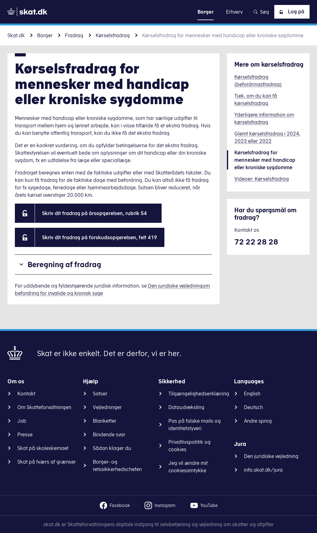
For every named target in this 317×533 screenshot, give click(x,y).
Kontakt (26, 393)
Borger (45, 35)
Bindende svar (109, 434)
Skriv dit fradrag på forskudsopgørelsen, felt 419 (99, 237)
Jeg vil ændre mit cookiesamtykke (188, 466)
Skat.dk (16, 35)
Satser (100, 393)
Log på (290, 12)
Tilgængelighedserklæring (198, 393)
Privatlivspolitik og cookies (189, 445)
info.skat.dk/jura (263, 470)
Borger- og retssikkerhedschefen (117, 465)
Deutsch (253, 407)
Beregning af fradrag (64, 264)
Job (21, 421)
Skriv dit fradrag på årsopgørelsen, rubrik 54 (98, 213)
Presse (25, 434)
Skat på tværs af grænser (46, 462)
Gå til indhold (159, 11)
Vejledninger (107, 407)
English (252, 393)
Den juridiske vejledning (271, 456)
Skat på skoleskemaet (42, 448)
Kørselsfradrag (113, 35)
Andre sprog (258, 421)
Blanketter (104, 421)
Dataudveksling (186, 407)
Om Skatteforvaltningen (44, 407)
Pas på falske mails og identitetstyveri (194, 424)
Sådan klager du (112, 448)
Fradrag (74, 35)
